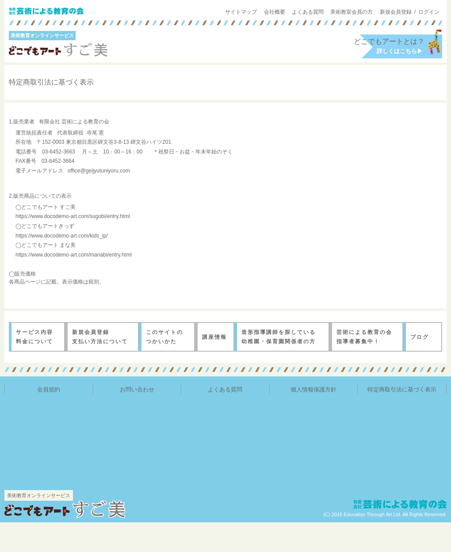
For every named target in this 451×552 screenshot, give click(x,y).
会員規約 (48, 389)
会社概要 (274, 12)
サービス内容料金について (33, 336)
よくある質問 (308, 12)
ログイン (429, 12)
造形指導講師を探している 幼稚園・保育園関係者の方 (275, 336)
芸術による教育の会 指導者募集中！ (362, 336)
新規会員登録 (396, 12)
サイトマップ (241, 12)
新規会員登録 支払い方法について (98, 336)
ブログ (419, 336)
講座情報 (213, 336)
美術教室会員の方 (351, 12)
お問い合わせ (137, 389)
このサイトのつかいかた (163, 336)
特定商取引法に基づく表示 (401, 389)
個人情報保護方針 (313, 389)
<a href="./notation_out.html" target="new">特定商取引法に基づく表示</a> (225, 204)
